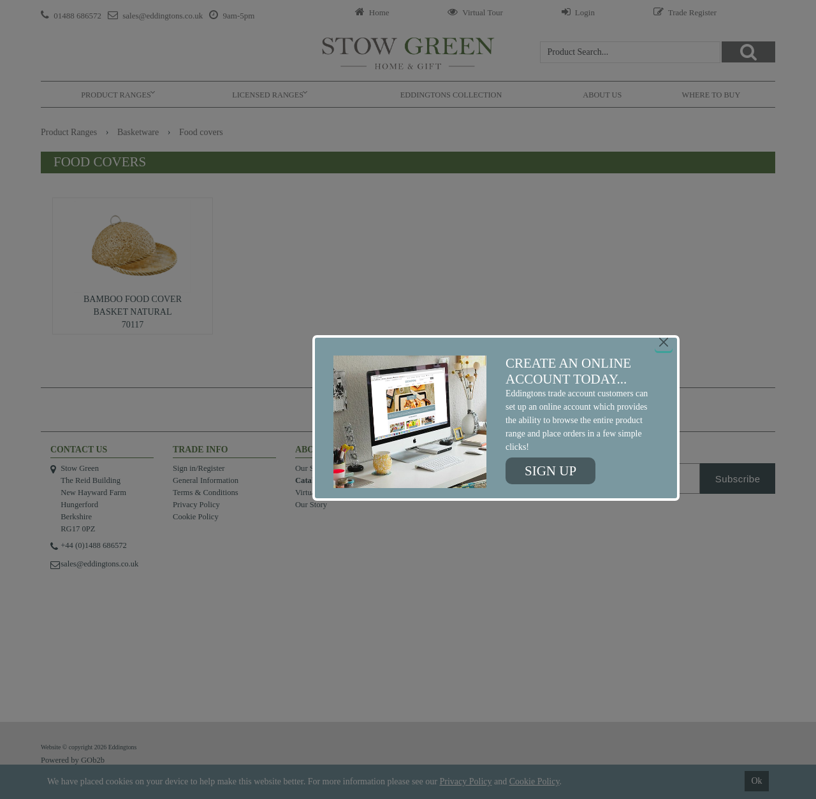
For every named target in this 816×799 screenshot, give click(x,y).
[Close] (664, 342)
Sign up (550, 471)
